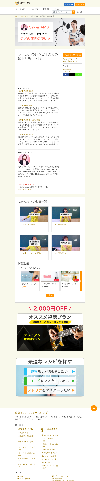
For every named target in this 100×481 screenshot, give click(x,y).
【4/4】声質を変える (25, 135)
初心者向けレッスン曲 (50, 435)
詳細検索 (80, 12)
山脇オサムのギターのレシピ (31, 412)
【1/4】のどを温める (25, 91)
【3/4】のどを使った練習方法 (29, 120)
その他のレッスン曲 (49, 459)
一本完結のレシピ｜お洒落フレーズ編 (54, 284)
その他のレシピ (24, 16)
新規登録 (69, 4)
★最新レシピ (23, 433)
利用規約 (57, 479)
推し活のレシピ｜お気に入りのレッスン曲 (35, 284)
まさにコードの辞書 (49, 456)
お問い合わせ (24, 479)
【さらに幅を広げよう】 (69, 69)
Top (16, 16)
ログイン (80, 4)
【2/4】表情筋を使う (25, 105)
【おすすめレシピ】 (25, 429)
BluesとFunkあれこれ (49, 453)
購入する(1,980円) (73, 55)
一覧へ (50, 295)
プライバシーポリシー (62, 476)
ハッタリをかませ (48, 450)
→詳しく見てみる (24, 190)
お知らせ (57, 9)
